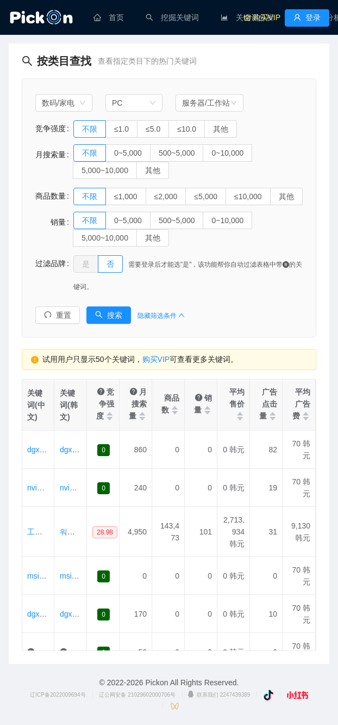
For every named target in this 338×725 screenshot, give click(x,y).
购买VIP (156, 359)
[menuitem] (109, 17)
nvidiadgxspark (52, 487)
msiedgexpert (50, 576)
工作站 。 (43, 531)
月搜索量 (50, 154)
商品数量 (50, 196)
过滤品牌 (50, 263)
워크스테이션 (82, 531)
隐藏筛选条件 (161, 316)
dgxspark (42, 449)
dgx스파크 (77, 614)
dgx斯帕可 (44, 614)
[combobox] (63, 103)
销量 (50, 222)
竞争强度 (50, 128)
